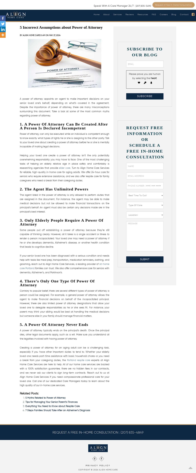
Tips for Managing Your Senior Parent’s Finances (51, 402)
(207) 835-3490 (143, 6)
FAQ (154, 14)
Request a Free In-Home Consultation (173, 5)
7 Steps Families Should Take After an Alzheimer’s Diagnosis (57, 410)
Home (97, 14)
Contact (184, 14)
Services (117, 14)
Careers (164, 14)
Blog (173, 14)
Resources (143, 14)
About (106, 14)
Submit (145, 259)
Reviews (130, 14)
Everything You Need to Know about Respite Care (52, 406)
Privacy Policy (98, 466)
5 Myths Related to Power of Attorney (45, 397)
